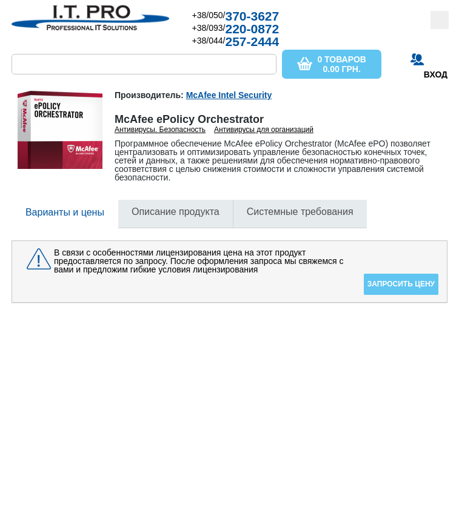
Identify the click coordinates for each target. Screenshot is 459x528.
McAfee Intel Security (229, 95)
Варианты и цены (64, 212)
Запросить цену (401, 284)
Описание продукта (175, 211)
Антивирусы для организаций (263, 129)
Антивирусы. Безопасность (160, 129)
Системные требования (300, 211)
